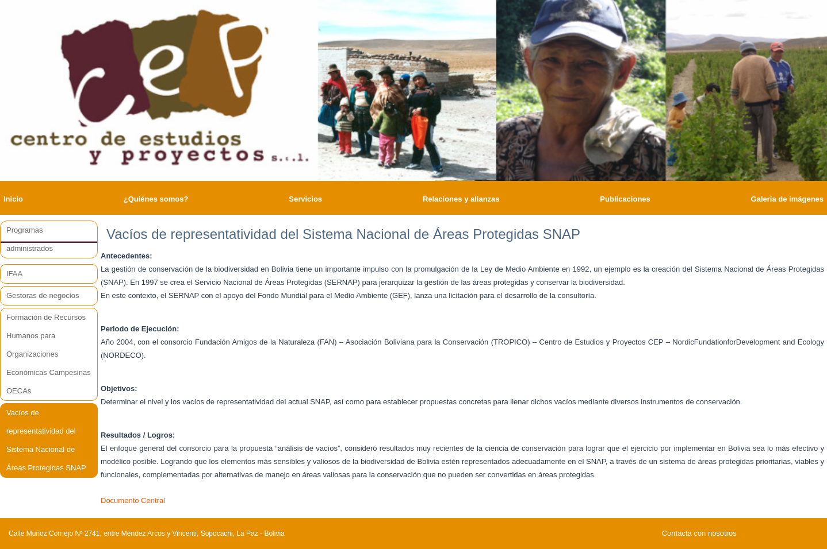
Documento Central (133, 500)
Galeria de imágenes (787, 199)
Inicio (13, 199)
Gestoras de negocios (42, 295)
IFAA (14, 273)
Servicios (305, 199)
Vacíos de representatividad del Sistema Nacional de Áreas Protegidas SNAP (46, 440)
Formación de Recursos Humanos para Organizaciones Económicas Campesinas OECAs (48, 354)
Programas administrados (29, 239)
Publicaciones (625, 199)
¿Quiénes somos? (156, 199)
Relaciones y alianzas (461, 199)
